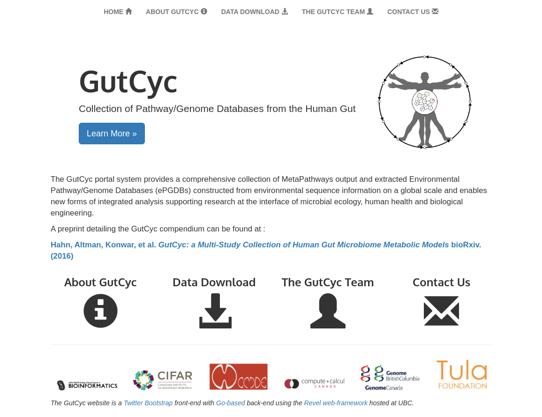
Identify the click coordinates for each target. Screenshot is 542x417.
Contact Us (412, 11)
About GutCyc (176, 11)
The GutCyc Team (337, 11)
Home (118, 11)
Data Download (254, 11)
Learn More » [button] (112, 133)
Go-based (230, 403)
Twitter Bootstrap (148, 403)
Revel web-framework (336, 403)
